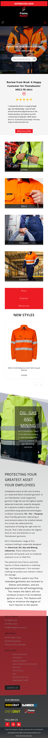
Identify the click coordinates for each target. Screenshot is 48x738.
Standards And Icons (19, 676)
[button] (36, 384)
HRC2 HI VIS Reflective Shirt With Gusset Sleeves (24, 369)
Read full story (24, 131)
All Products (16, 657)
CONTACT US (12, 687)
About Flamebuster (19, 654)
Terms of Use (17, 670)
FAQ (13, 673)
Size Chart (16, 667)
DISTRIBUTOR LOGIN (24, 3)
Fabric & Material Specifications (23, 664)
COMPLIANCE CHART (19, 679)
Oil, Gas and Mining (28, 420)
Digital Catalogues (18, 661)
